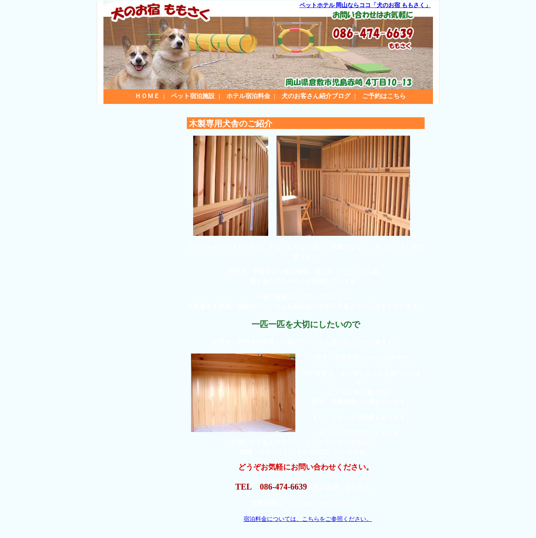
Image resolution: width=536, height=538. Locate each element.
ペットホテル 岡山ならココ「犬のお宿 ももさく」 (365, 5)
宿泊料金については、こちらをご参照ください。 (308, 519)
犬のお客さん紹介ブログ (316, 96)
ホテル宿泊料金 (248, 96)
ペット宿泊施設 (193, 96)
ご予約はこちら (384, 96)
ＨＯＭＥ (147, 96)
